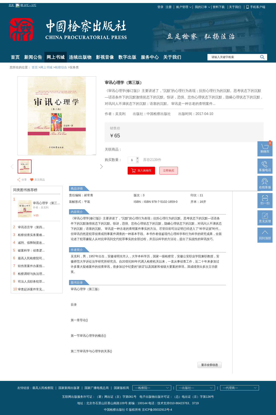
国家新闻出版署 (69, 388)
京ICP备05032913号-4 (157, 409)
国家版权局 (121, 388)
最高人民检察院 (42, 388)
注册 (169, 7)
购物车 (265, 149)
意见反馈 (265, 219)
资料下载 (219, 7)
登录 (160, 7)
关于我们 (235, 7)
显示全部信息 (209, 364)
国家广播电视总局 (97, 388)
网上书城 (56, 57)
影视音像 (105, 57)
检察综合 (61, 67)
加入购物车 (145, 170)
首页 (15, 57)
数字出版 (127, 57)
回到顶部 (265, 236)
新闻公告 (33, 57)
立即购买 (168, 170)
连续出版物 (80, 57)
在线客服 (265, 185)
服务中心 (150, 57)
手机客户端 (257, 7)
